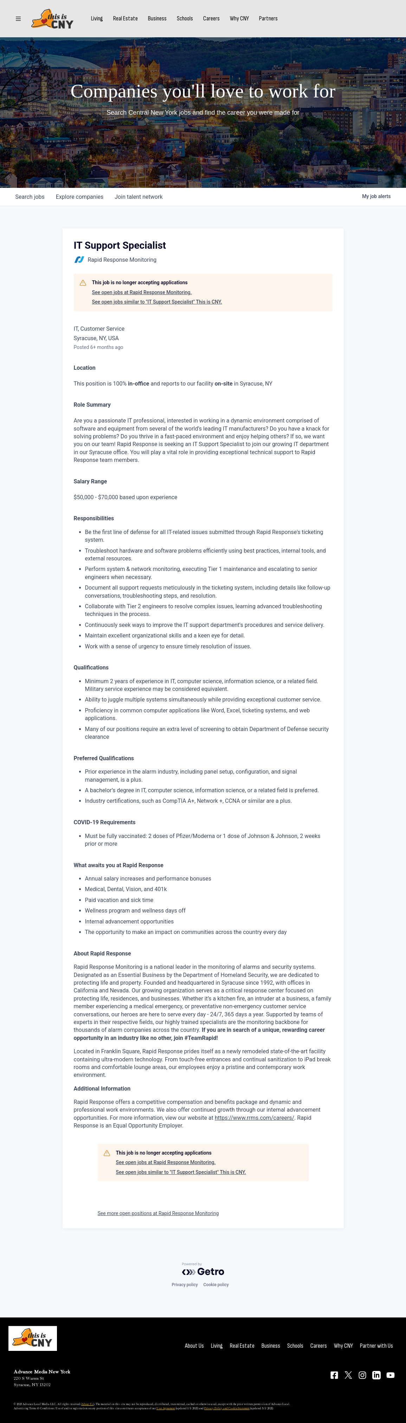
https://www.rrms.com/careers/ (254, 1117)
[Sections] (18, 18)
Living (97, 18)
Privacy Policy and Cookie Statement (227, 1408)
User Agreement (165, 1408)
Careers (211, 18)
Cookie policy (216, 1284)
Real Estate (125, 18)
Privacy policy (185, 1284)
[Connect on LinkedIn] (376, 1375)
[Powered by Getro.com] (203, 1269)
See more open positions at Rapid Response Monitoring (158, 1213)
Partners (268, 18)
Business (157, 18)
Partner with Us (376, 1345)
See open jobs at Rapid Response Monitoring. (142, 292)
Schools (185, 18)
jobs (30, 196)
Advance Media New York (42, 1372)
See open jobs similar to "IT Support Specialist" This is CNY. (157, 302)
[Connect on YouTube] (391, 1375)
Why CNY (239, 18)
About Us (194, 1345)
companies (79, 196)
